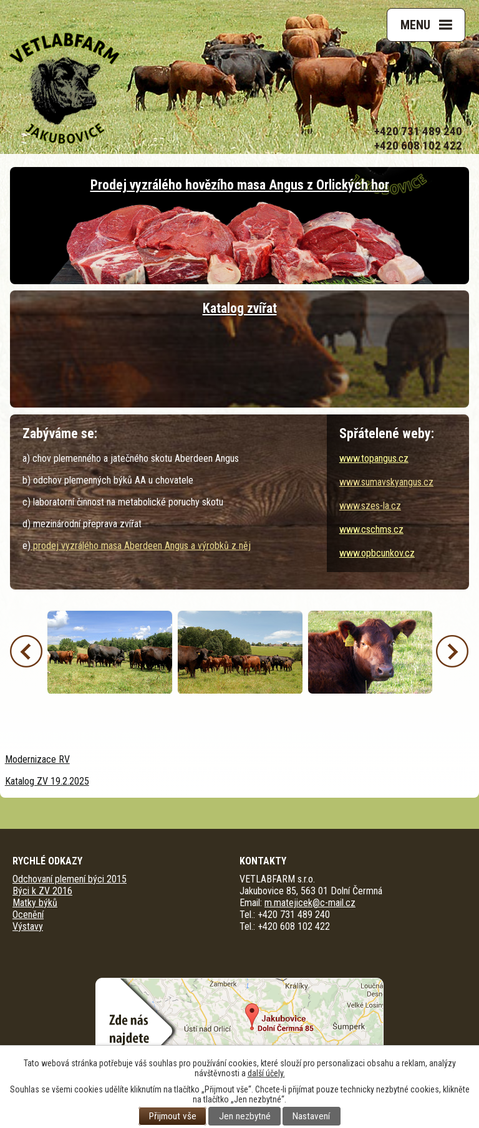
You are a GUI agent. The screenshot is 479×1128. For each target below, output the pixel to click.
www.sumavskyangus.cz (386, 482)
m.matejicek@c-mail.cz (310, 903)
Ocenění (28, 914)
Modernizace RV (37, 759)
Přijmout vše (172, 1116)
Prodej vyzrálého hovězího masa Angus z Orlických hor (239, 185)
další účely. (266, 1073)
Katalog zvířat (240, 308)
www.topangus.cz (374, 458)
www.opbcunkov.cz (377, 553)
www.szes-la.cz (370, 506)
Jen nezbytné (245, 1116)
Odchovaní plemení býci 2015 (69, 879)
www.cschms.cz (371, 529)
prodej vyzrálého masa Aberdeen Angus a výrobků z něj (141, 546)
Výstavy (27, 926)
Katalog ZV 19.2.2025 (47, 781)
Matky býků (34, 903)
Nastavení (311, 1116)
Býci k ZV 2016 (42, 891)
